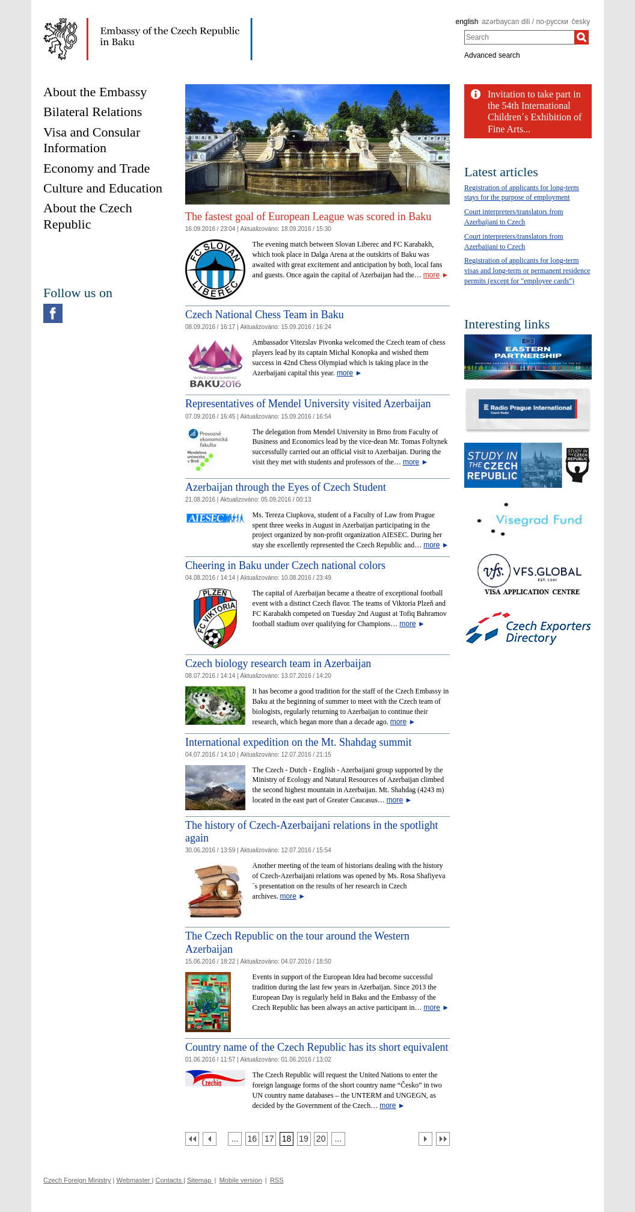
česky (581, 21)
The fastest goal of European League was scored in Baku (308, 217)
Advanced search (492, 55)
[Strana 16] (252, 1139)
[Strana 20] (321, 1139)
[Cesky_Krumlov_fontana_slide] (317, 88)
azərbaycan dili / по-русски (525, 21)
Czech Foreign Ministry (77, 1180)
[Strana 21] (338, 1139)
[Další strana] (425, 1139)
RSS (277, 1180)
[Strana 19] (304, 1139)
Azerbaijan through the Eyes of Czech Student (285, 487)
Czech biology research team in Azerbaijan (278, 663)
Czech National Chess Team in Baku (264, 315)
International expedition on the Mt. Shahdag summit (298, 742)
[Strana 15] (235, 1139)
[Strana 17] (269, 1139)
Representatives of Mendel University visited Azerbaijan (308, 404)
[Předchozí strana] (209, 1139)
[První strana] (192, 1139)
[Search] (581, 37)
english (466, 21)
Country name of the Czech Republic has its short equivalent (316, 1047)
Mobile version (240, 1180)
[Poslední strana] (443, 1139)
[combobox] (519, 37)
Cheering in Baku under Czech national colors (285, 565)
